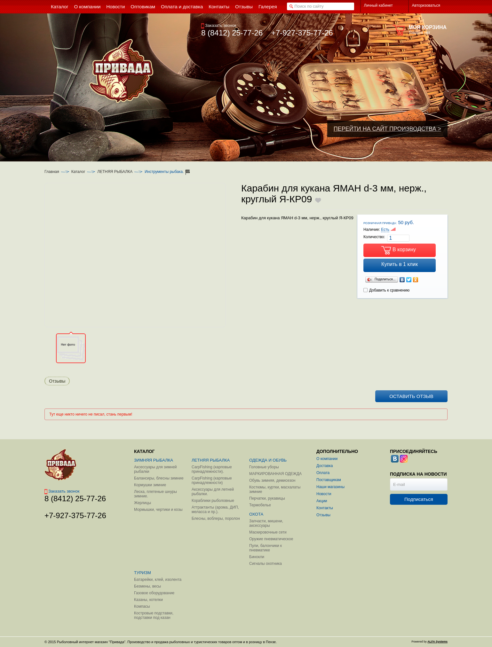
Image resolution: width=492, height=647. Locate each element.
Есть (385, 229)
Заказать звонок (218, 25)
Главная (51, 171)
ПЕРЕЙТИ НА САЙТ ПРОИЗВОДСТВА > (387, 129)
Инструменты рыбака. (164, 171)
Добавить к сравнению (386, 290)
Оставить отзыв (411, 396)
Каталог (78, 171)
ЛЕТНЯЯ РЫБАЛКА (114, 171)
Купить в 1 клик (399, 264)
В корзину (404, 249)
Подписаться (418, 499)
